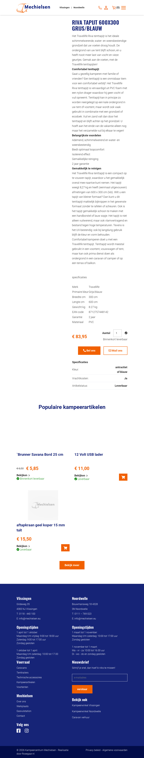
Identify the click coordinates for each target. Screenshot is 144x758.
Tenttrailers (22, 672)
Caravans (22, 667)
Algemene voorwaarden (114, 750)
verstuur (82, 689)
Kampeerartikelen (26, 682)
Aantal (106, 333)
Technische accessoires (29, 677)
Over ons (21, 701)
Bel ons (89, 350)
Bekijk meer (72, 565)
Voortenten (22, 687)
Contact (21, 715)
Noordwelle (79, 7)
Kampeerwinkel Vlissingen (86, 705)
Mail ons (115, 350)
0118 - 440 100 (27, 613)
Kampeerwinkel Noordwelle (86, 711)
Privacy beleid (93, 750)
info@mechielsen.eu (30, 618)
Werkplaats (22, 706)
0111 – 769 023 (83, 613)
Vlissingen (64, 7)
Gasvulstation (24, 711)
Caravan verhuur (80, 717)
